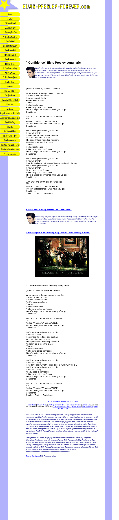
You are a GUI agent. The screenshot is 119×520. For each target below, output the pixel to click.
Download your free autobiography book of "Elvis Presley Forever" (58, 232)
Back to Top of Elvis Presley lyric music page (62, 401)
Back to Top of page (33, 456)
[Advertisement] (10, 205)
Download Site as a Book (62, 406)
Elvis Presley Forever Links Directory (68, 405)
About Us (64, 408)
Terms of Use (31, 405)
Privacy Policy (42, 405)
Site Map (51, 405)
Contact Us (86, 405)
